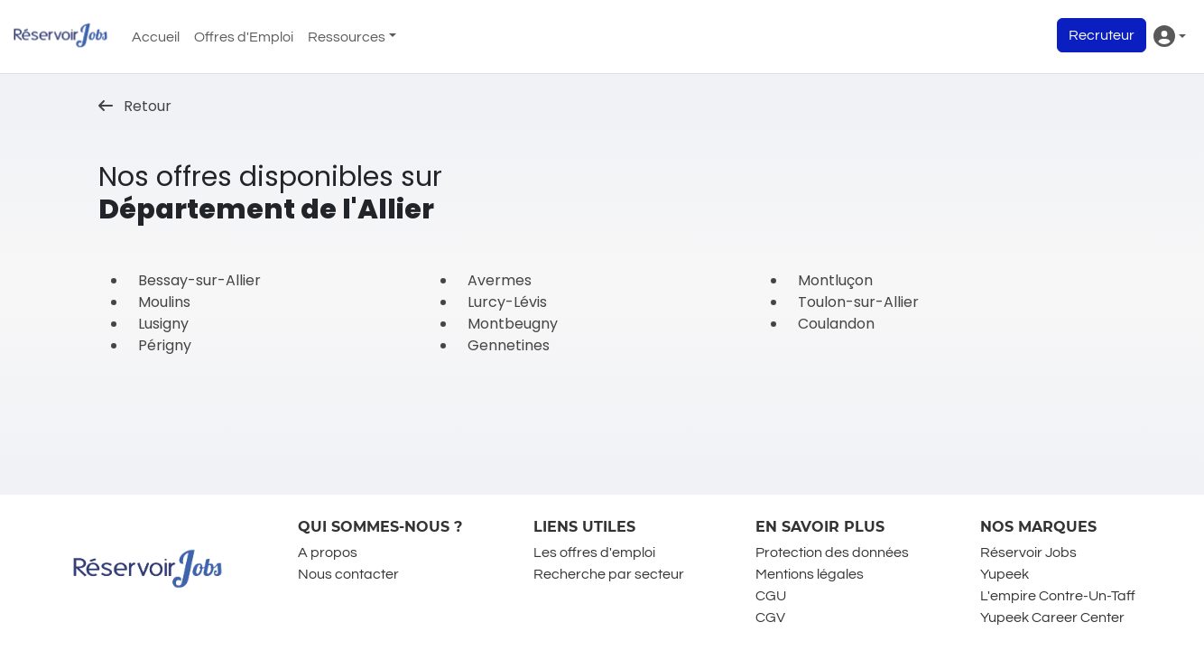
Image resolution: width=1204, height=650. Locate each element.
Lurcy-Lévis (507, 302)
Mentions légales (809, 574)
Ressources (346, 37)
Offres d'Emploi (243, 37)
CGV (770, 617)
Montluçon (835, 280)
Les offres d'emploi (594, 552)
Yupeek (1004, 574)
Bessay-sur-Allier (199, 280)
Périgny (164, 345)
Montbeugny (513, 323)
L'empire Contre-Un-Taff (1057, 596)
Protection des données (832, 552)
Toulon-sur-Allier (858, 302)
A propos (327, 552)
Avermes (500, 280)
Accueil (156, 37)
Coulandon (836, 323)
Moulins (164, 302)
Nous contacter (348, 574)
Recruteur (1102, 35)
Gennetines (509, 345)
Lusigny (163, 323)
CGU (770, 596)
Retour (134, 106)
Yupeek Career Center (1052, 617)
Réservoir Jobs (1028, 552)
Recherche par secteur (608, 574)
